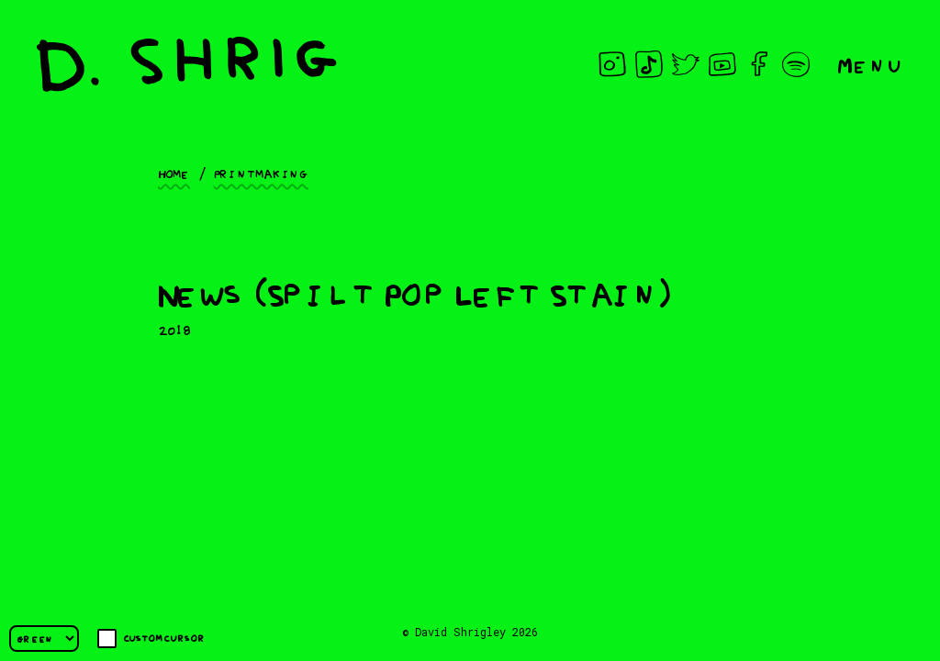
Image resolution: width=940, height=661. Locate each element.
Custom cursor (151, 638)
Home (174, 172)
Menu (870, 63)
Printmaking (261, 172)
